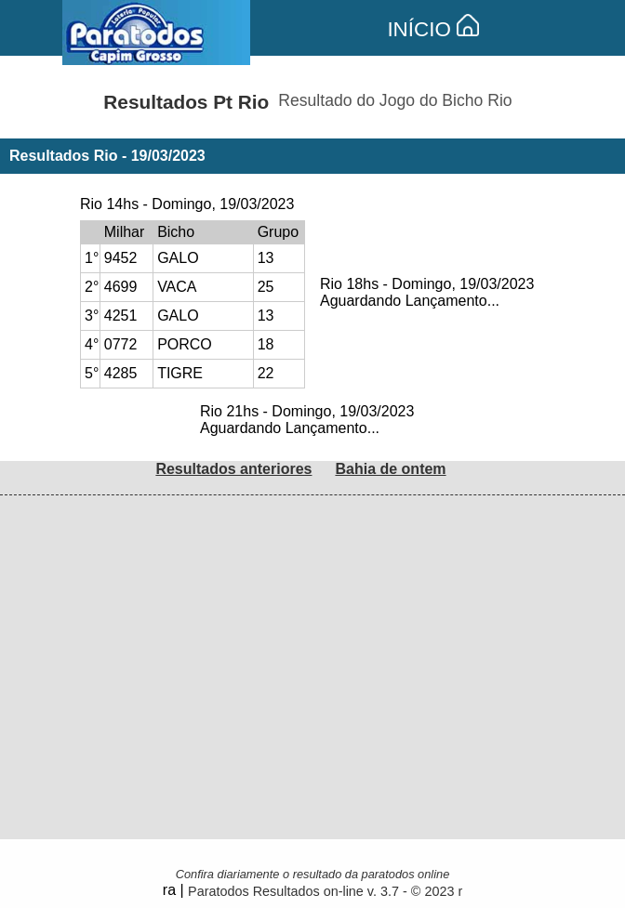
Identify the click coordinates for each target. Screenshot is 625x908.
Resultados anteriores (233, 469)
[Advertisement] (312, 625)
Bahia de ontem (390, 469)
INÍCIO (433, 29)
